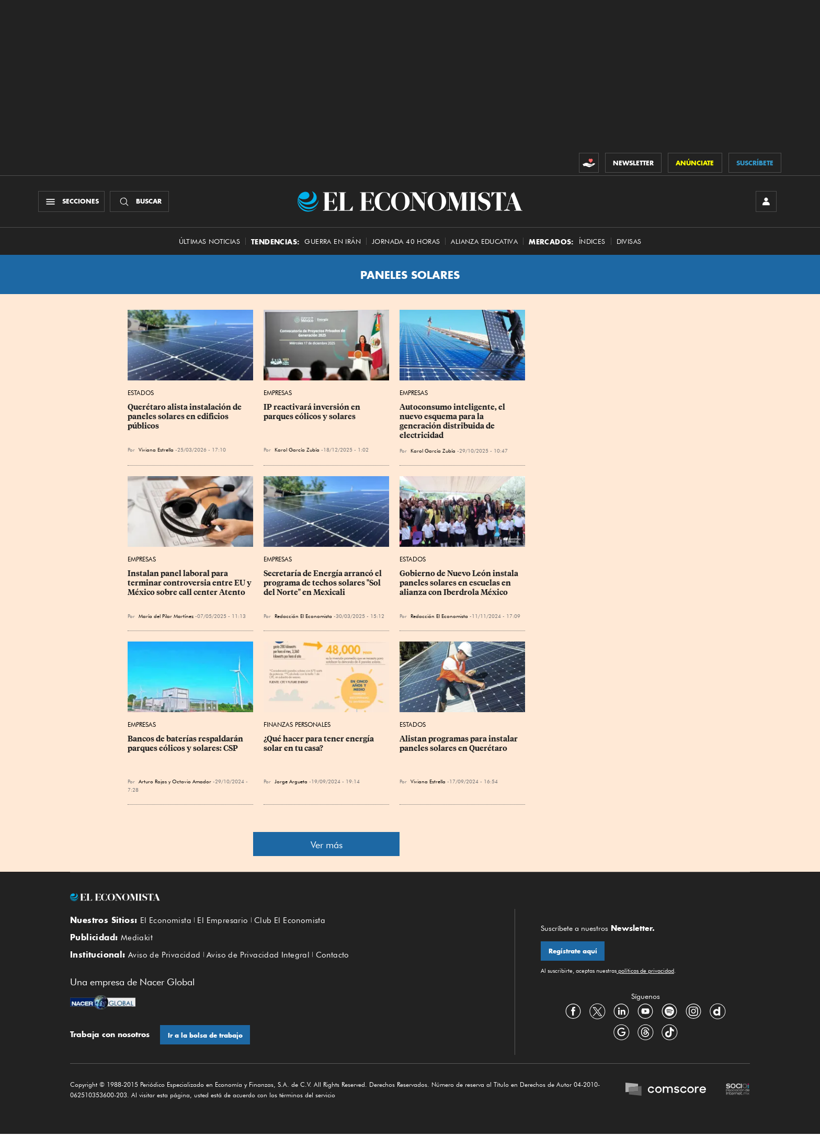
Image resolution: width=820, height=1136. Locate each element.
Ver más (327, 845)
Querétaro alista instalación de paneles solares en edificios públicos (185, 417)
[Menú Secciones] (72, 202)
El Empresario (222, 921)
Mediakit (137, 938)
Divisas (629, 242)
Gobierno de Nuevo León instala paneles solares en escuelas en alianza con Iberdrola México (460, 584)
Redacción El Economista (303, 617)
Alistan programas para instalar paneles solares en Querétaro (459, 744)
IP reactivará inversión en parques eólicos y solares (313, 412)
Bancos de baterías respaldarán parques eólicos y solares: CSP (186, 744)
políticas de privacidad (645, 971)
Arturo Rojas (153, 782)
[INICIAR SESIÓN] (765, 202)
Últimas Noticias (209, 242)
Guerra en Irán (332, 242)
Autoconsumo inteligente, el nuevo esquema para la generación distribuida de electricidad (453, 422)
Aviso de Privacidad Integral (258, 956)
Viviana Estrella (156, 450)
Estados (141, 394)
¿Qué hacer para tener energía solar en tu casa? (319, 744)
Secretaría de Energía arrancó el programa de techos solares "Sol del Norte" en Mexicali (323, 584)
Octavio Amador (191, 782)
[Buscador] (139, 202)
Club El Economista (289, 921)
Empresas (278, 394)
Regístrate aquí (573, 952)
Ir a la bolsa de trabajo (205, 1037)
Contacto (332, 956)
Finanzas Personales (297, 725)
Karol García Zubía (297, 450)
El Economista (165, 921)
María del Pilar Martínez (166, 617)
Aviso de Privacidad (164, 956)
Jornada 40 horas (406, 242)
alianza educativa (484, 242)
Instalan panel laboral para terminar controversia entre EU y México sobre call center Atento (190, 584)
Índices (592, 242)
